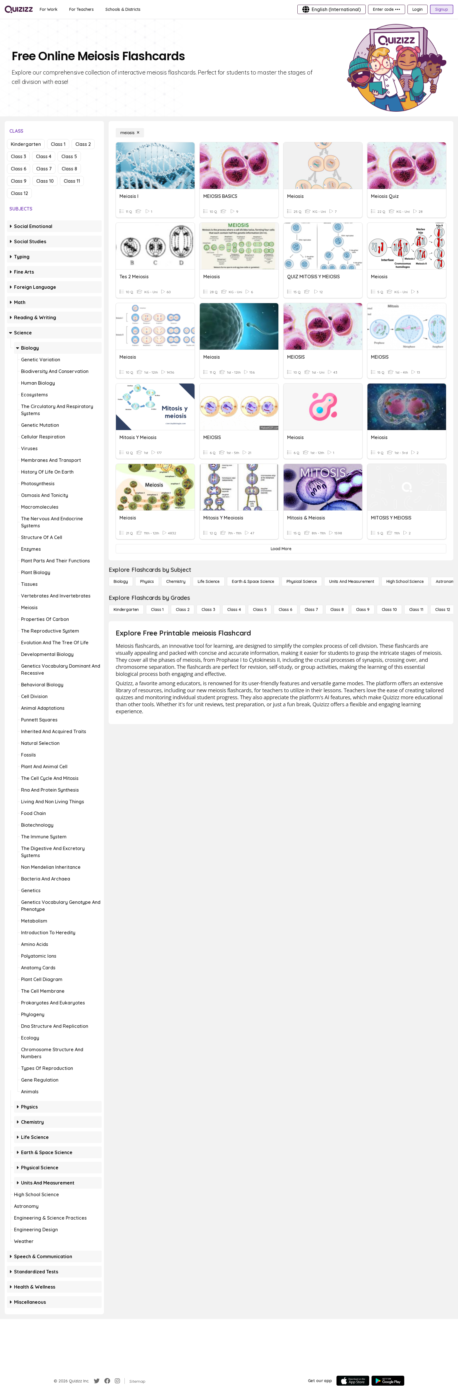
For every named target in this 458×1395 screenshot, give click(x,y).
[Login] (417, 9)
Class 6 (18, 169)
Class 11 (72, 181)
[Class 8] (337, 609)
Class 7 (44, 169)
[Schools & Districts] (123, 9)
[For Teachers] (81, 9)
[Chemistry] (175, 581)
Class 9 (18, 181)
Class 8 (69, 169)
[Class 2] (182, 609)
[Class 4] (234, 609)
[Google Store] (388, 1381)
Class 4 (43, 156)
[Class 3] (208, 609)
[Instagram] (117, 1381)
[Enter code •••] (386, 9)
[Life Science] (209, 581)
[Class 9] (362, 609)
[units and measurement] (351, 581)
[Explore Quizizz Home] (19, 9)
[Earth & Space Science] (253, 581)
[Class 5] (259, 609)
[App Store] (352, 1381)
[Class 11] (416, 609)
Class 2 (83, 144)
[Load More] (281, 548)
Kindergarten (26, 144)
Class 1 (58, 144)
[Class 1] (157, 609)
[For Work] (48, 9)
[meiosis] (130, 132)
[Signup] (441, 9)
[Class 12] (442, 609)
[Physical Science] (302, 581)
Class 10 (45, 181)
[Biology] (121, 581)
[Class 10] (389, 609)
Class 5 (69, 156)
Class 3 (18, 156)
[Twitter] (97, 1381)
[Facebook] (107, 1381)
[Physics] (147, 581)
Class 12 (19, 193)
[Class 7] (311, 609)
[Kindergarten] (126, 609)
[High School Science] (404, 581)
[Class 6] (285, 609)
